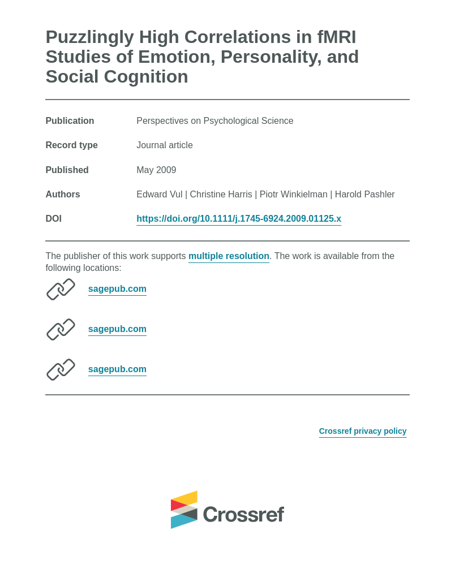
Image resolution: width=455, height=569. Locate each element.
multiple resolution (228, 256)
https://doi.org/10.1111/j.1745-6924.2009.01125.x (238, 218)
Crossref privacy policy (363, 431)
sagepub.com (117, 289)
